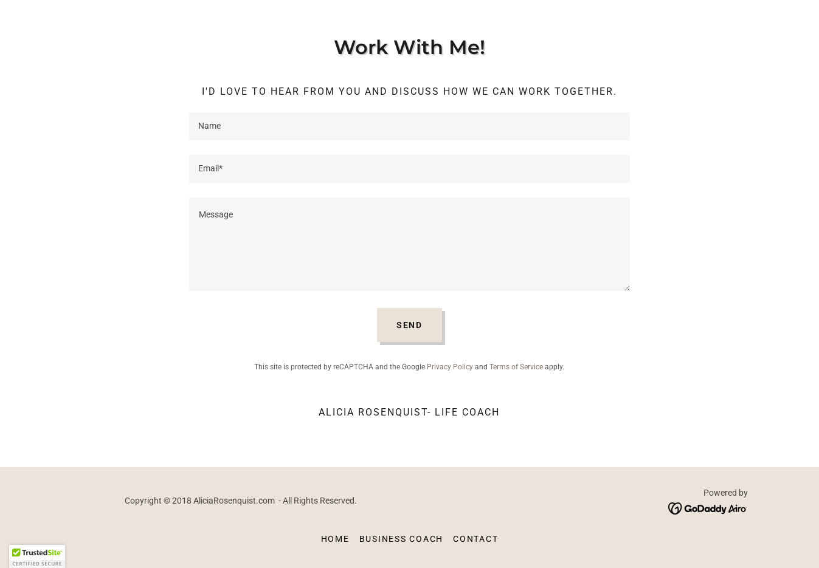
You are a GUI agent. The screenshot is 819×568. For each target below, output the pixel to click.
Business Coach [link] (401, 539)
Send (409, 325)
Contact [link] (475, 539)
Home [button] (335, 539)
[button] (37, 556)
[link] (708, 507)
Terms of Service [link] (516, 367)
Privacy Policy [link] (450, 367)
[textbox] (409, 126)
